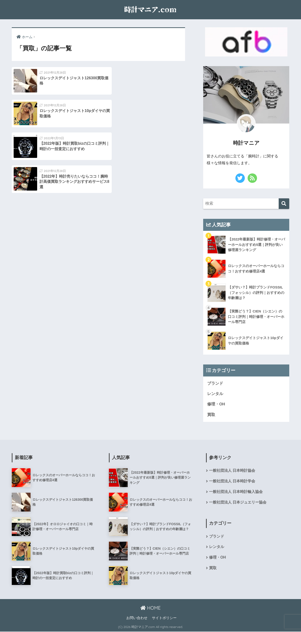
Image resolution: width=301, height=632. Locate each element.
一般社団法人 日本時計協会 (232, 471)
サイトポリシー (164, 618)
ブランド (215, 383)
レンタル (215, 394)
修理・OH (216, 404)
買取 (211, 415)
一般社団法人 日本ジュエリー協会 (237, 503)
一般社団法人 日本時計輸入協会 (236, 492)
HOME (150, 608)
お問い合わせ (136, 618)
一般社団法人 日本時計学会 (232, 482)
